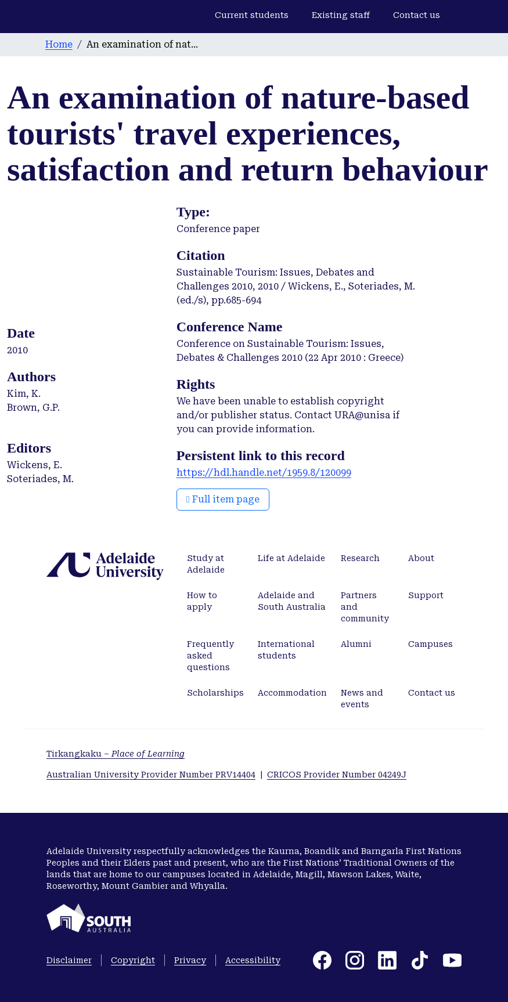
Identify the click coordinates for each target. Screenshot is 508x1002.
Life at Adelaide (291, 558)
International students (286, 649)
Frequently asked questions (210, 655)
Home (59, 44)
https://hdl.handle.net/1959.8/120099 (263, 472)
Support (426, 595)
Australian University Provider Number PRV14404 (150, 774)
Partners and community (365, 607)
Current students (252, 15)
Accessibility (252, 960)
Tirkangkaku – (115, 753)
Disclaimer (69, 960)
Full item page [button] (223, 499)
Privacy (190, 960)
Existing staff (341, 15)
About (421, 558)
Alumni (356, 644)
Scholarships (215, 692)
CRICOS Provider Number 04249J (336, 774)
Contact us (416, 15)
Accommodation (292, 692)
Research (360, 558)
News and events (362, 698)
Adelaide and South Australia (292, 601)
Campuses (430, 644)
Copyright (133, 960)
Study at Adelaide (206, 564)
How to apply (202, 601)
